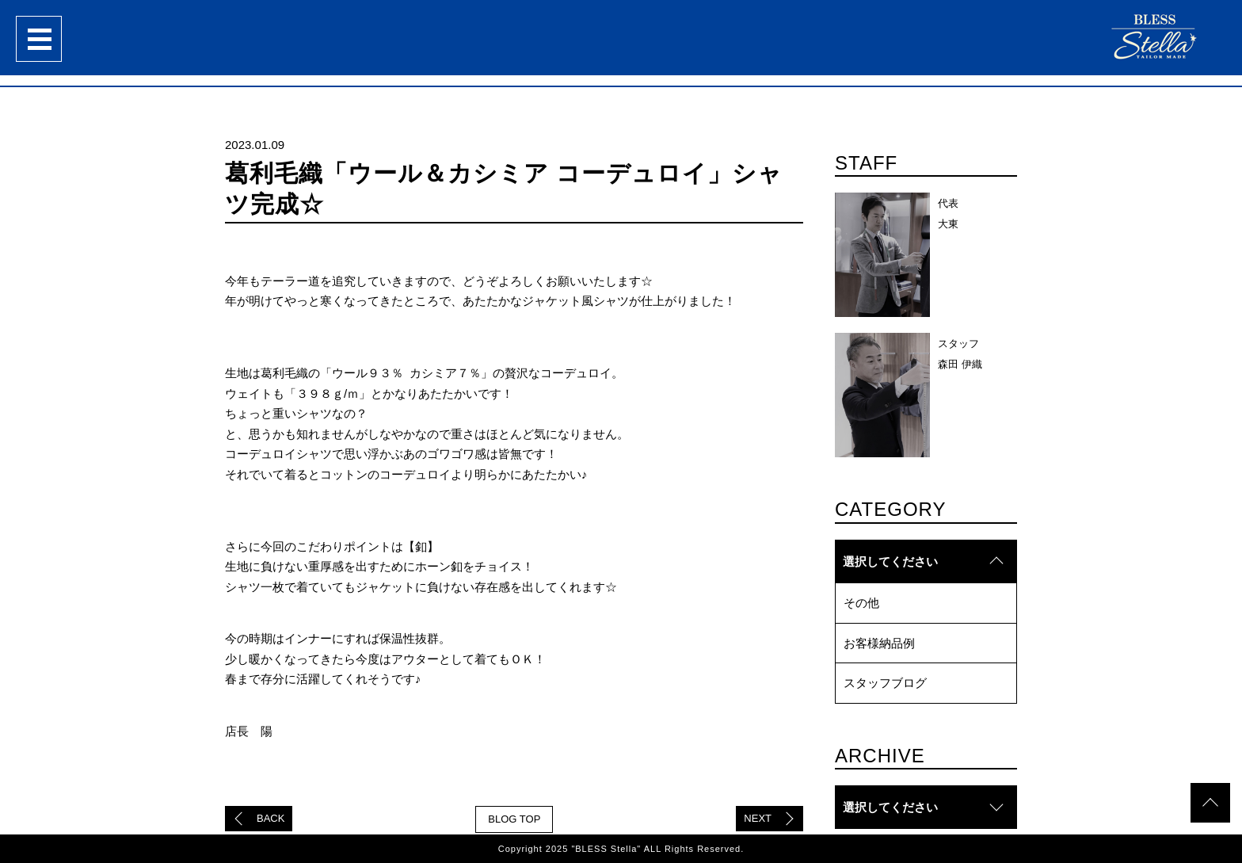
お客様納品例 (879, 643)
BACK (270, 818)
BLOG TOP (514, 819)
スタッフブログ (885, 682)
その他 (861, 602)
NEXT (757, 818)
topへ (1210, 803)
